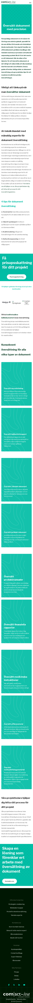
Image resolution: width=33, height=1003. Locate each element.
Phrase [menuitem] (16, 972)
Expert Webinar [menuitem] (16, 957)
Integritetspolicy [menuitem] (11, 999)
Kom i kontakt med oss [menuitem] (16, 927)
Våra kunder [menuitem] (16, 960)
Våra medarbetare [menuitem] (16, 934)
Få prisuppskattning (16, 277)
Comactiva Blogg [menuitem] (16, 953)
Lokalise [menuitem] (16, 979)
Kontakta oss (9, 881)
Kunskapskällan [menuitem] (16, 949)
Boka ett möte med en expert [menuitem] (16, 930)
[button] (30, 2)
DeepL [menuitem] (16, 976)
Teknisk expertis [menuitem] (16, 915)
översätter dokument (18, 92)
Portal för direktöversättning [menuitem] (16, 911)
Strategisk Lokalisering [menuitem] (16, 904)
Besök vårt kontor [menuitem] (16, 938)
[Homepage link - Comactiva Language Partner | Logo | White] (16, 996)
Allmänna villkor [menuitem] (21, 999)
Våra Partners (16, 968)
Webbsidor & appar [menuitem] (16, 908)
